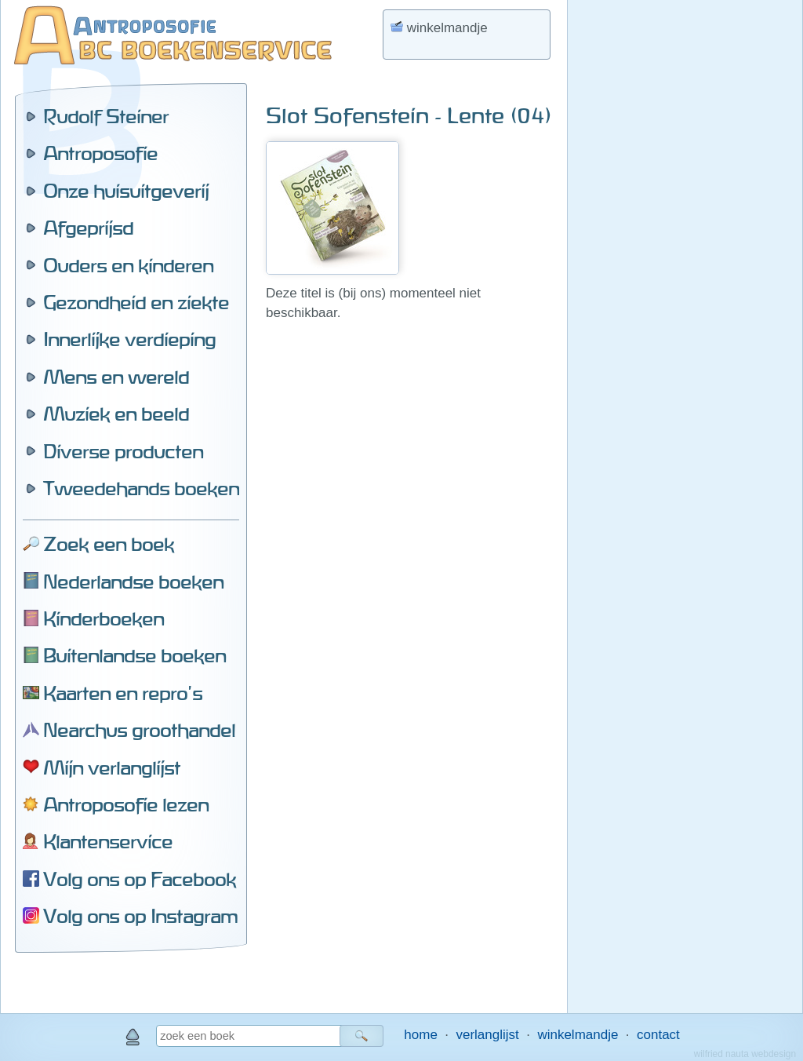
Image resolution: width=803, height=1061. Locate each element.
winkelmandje (577, 1034)
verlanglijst (487, 1034)
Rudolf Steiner (106, 116)
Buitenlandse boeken (134, 655)
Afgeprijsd (88, 228)
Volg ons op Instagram (140, 916)
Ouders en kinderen (128, 265)
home (421, 1034)
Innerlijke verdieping (129, 339)
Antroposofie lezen (126, 804)
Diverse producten (123, 451)
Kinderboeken (103, 618)
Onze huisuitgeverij (126, 191)
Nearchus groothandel (139, 730)
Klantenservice (108, 841)
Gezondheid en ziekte (136, 302)
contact (658, 1034)
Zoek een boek (108, 544)
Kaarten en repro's (122, 693)
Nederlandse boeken (133, 581)
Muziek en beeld (116, 414)
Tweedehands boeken (141, 488)
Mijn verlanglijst (111, 767)
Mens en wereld (116, 377)
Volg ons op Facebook (139, 879)
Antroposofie (100, 153)
